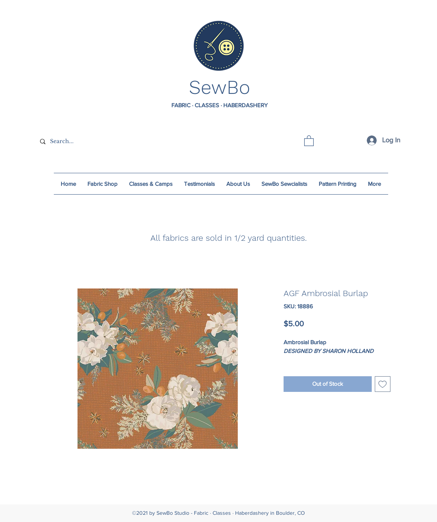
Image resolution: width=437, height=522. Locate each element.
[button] (309, 140)
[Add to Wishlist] (382, 384)
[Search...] (93, 141)
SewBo (219, 87)
